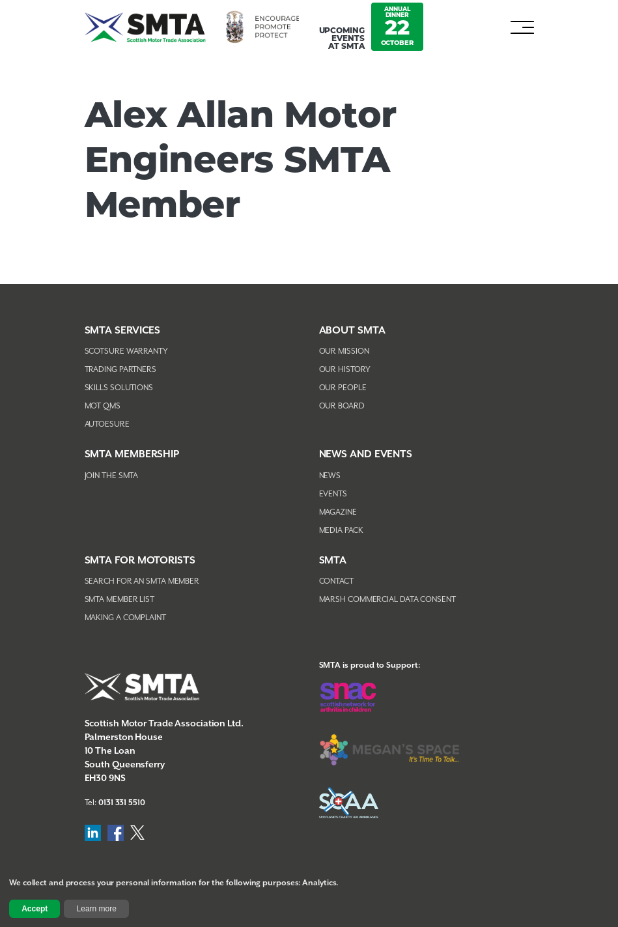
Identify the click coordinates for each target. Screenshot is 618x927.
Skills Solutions (119, 388)
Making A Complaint (125, 618)
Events (333, 494)
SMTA (333, 560)
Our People (343, 388)
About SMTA (352, 330)
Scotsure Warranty (126, 351)
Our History (345, 370)
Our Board (342, 406)
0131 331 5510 (121, 803)
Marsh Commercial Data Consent (387, 600)
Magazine (338, 512)
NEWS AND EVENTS (366, 454)
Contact (336, 581)
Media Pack (341, 530)
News (330, 476)
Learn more (97, 908)
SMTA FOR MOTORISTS (140, 560)
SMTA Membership (132, 454)
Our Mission (344, 351)
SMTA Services (123, 330)
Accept (34, 908)
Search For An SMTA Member (142, 581)
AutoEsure (107, 424)
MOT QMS (102, 406)
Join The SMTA (112, 476)
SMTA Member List (119, 600)
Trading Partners (120, 370)
